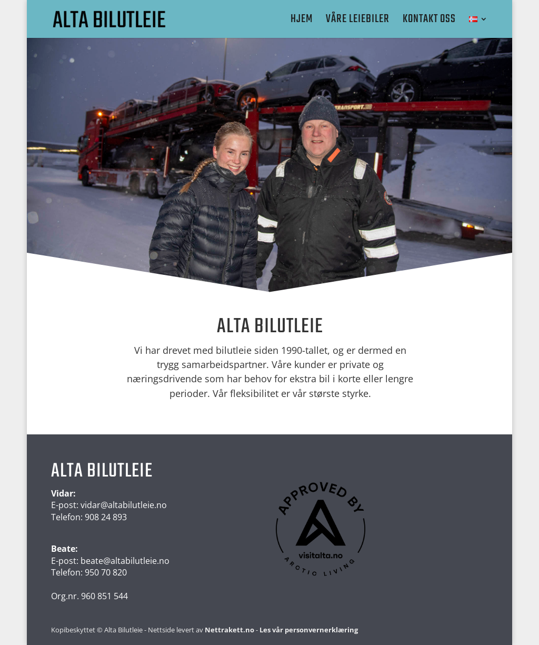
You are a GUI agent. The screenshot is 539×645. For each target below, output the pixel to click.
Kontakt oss (429, 21)
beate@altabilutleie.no (125, 561)
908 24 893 (106, 517)
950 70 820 (106, 572)
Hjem (302, 21)
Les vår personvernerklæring (308, 629)
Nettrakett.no (229, 629)
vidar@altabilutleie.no (124, 505)
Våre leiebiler (358, 21)
